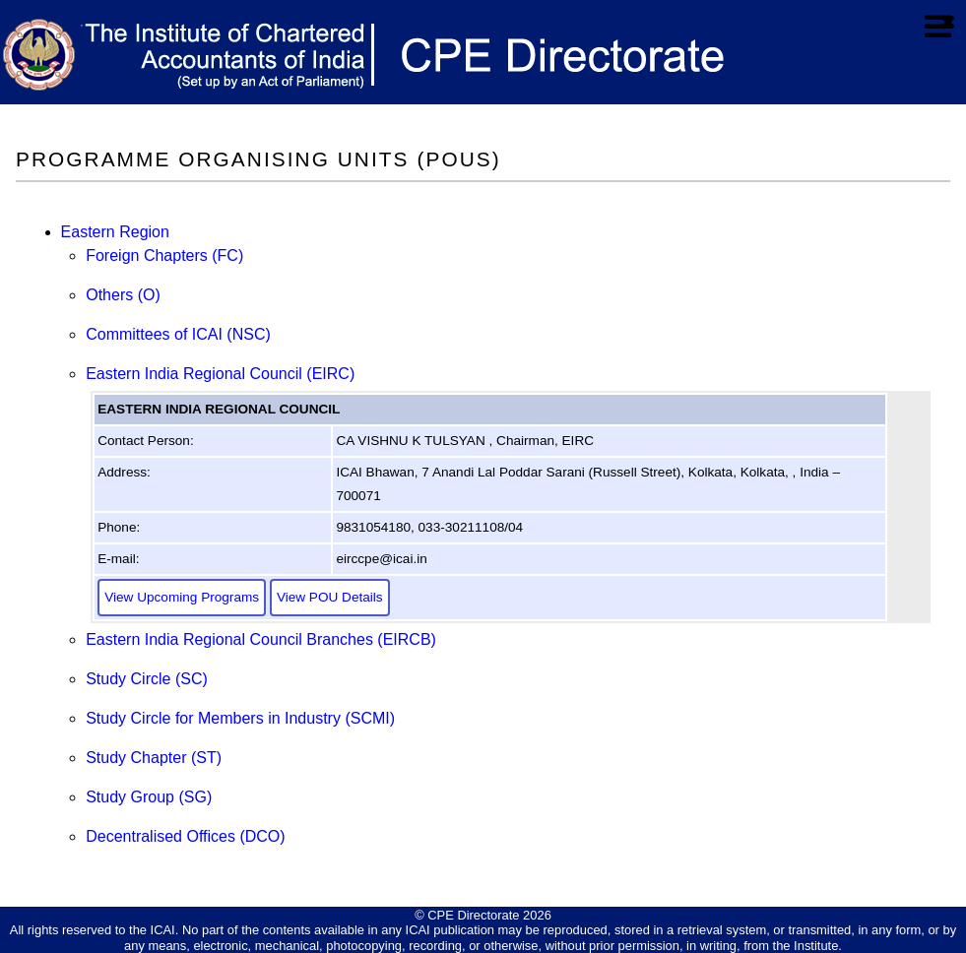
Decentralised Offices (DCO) (185, 836)
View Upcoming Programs (181, 597)
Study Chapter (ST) (154, 757)
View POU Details (330, 597)
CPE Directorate (473, 915)
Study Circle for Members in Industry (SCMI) (240, 718)
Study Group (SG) (149, 797)
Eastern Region (115, 231)
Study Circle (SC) (147, 678)
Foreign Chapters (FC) (164, 255)
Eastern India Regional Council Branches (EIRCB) (261, 639)
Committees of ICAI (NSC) (178, 334)
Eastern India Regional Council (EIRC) (220, 373)
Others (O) (123, 294)
